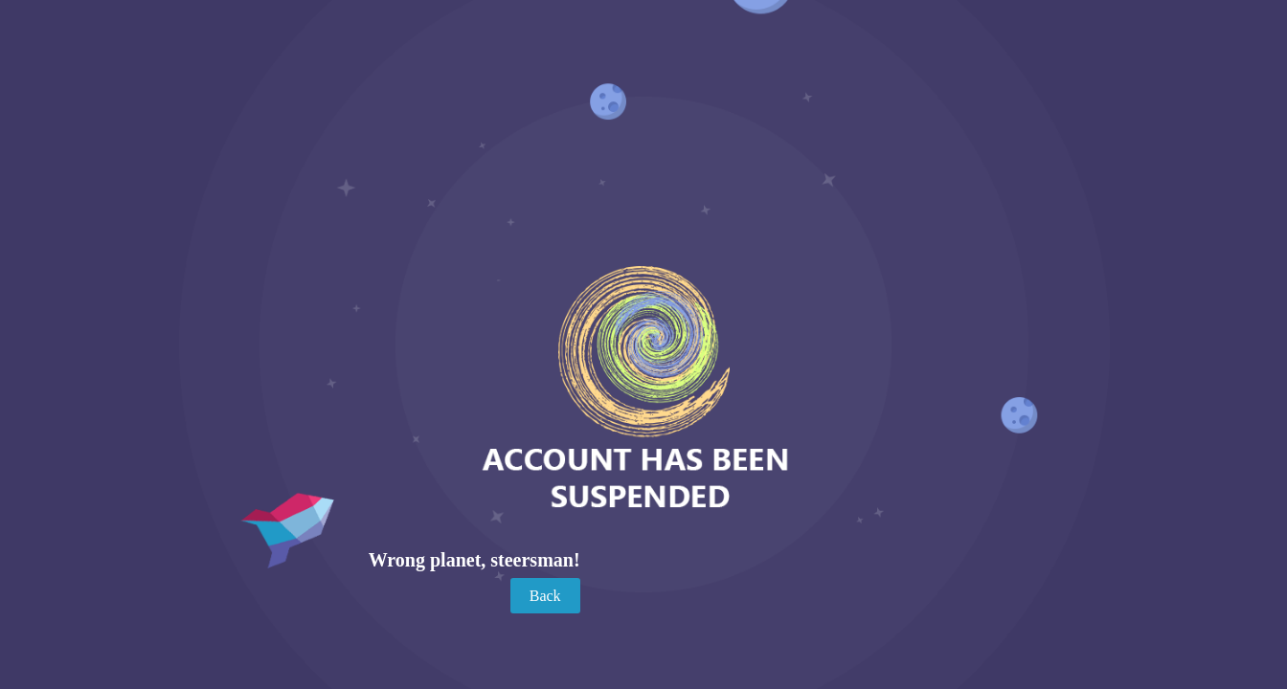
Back (545, 596)
